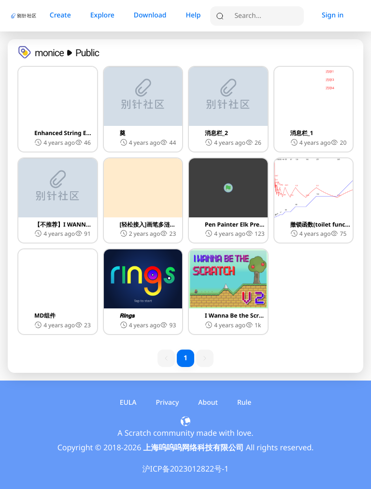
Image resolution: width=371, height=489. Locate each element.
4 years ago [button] (54, 142)
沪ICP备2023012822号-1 (185, 468)
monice (49, 53)
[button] (57, 109)
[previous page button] (166, 358)
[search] (266, 16)
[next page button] (205, 358)
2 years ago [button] (140, 233)
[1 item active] (185, 358)
